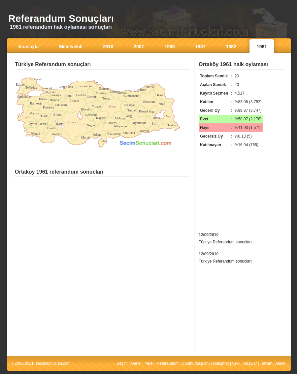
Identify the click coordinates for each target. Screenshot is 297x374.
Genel (136, 363)
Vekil (236, 363)
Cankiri (81, 95)
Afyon (57, 114)
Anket (280, 363)
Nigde (91, 125)
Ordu (113, 92)
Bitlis (156, 118)
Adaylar (250, 363)
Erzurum (149, 102)
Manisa (34, 113)
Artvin (150, 86)
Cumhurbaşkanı (196, 363)
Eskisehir (61, 105)
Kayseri (101, 118)
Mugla (35, 133)
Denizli (43, 124)
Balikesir (36, 103)
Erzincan (130, 105)
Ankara (74, 101)
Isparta (58, 124)
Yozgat (96, 106)
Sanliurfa (129, 133)
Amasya (100, 93)
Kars (160, 95)
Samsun (104, 88)
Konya (71, 122)
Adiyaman (121, 126)
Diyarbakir (139, 123)
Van (168, 116)
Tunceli (132, 110)
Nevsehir (91, 115)
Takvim (266, 363)
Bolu (67, 96)
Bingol (143, 111)
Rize (143, 90)
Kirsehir (86, 109)
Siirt (154, 123)
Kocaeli (51, 92)
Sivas (112, 106)
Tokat (106, 98)
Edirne (20, 84)
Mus (151, 111)
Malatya (120, 118)
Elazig (127, 116)
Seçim (121, 363)
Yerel (149, 363)
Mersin (85, 137)
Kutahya (48, 107)
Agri (162, 103)
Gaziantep (114, 133)
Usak (44, 116)
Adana (97, 134)
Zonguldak (66, 87)
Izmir (27, 117)
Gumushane (131, 96)
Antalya (57, 134)
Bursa (43, 99)
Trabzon (133, 91)
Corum (91, 97)
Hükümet (221, 363)
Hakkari (172, 125)
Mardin (144, 131)
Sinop (95, 82)
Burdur (51, 128)
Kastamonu (85, 86)
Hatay (103, 141)
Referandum (168, 363)
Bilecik (54, 100)
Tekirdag (31, 87)
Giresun (122, 92)
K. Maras (110, 123)
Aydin (33, 124)
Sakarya (55, 95)
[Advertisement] (102, 74)
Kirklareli (35, 79)
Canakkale (24, 97)
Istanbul (46, 88)
